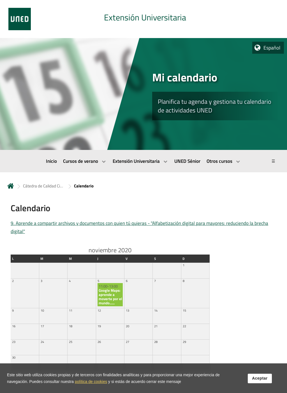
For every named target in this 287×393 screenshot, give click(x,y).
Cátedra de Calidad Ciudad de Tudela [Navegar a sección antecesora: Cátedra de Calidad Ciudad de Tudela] (44, 186)
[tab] (143, 19)
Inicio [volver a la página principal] (10, 186)
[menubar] (143, 161)
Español (271, 47)
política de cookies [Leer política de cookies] (91, 385)
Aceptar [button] (260, 382)
